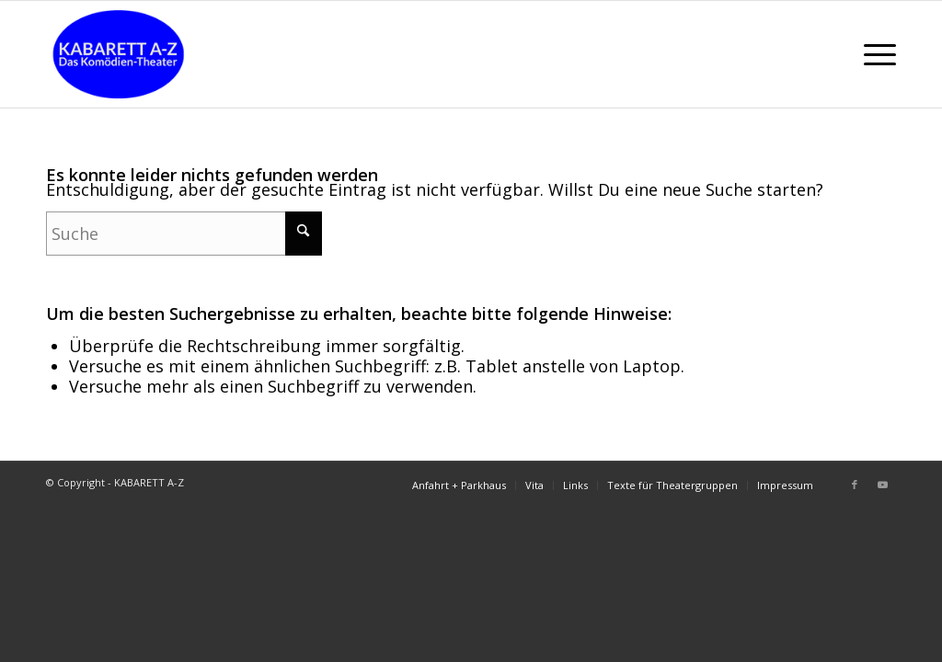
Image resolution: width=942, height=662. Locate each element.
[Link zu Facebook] (854, 484)
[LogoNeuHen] (118, 54)
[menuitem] (874, 54)
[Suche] (184, 233)
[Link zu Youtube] (882, 484)
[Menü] (874, 54)
